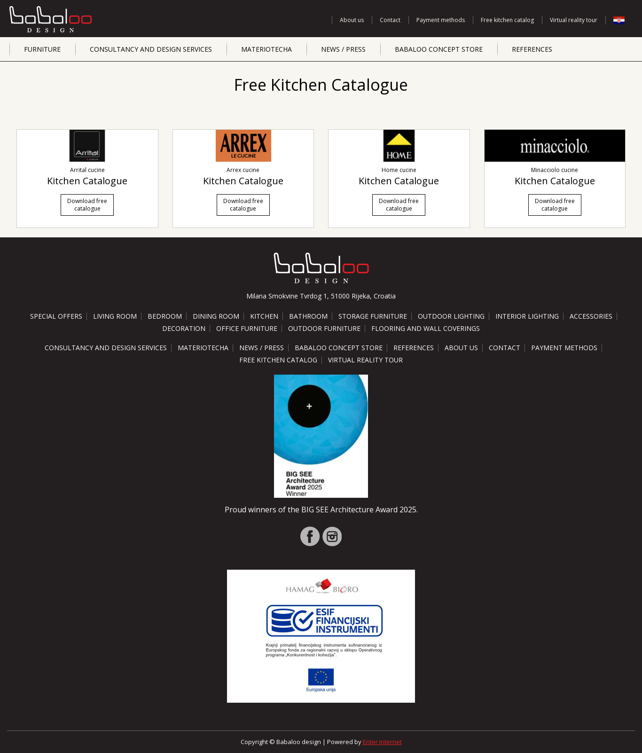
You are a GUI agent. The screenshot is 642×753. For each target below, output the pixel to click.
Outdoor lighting (451, 316)
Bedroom (165, 316)
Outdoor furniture (324, 328)
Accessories (591, 316)
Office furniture (246, 328)
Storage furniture (372, 316)
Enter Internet (382, 741)
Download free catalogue (87, 204)
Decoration (183, 328)
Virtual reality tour (573, 20)
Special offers (56, 316)
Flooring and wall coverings (425, 328)
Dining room (216, 316)
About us (352, 20)
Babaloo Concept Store (439, 49)
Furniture (42, 49)
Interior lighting (527, 316)
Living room (115, 316)
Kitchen (264, 316)
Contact (390, 20)
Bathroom (308, 316)
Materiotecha (266, 49)
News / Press (343, 49)
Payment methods (440, 20)
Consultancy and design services (151, 49)
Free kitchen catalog (507, 20)
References (532, 49)
